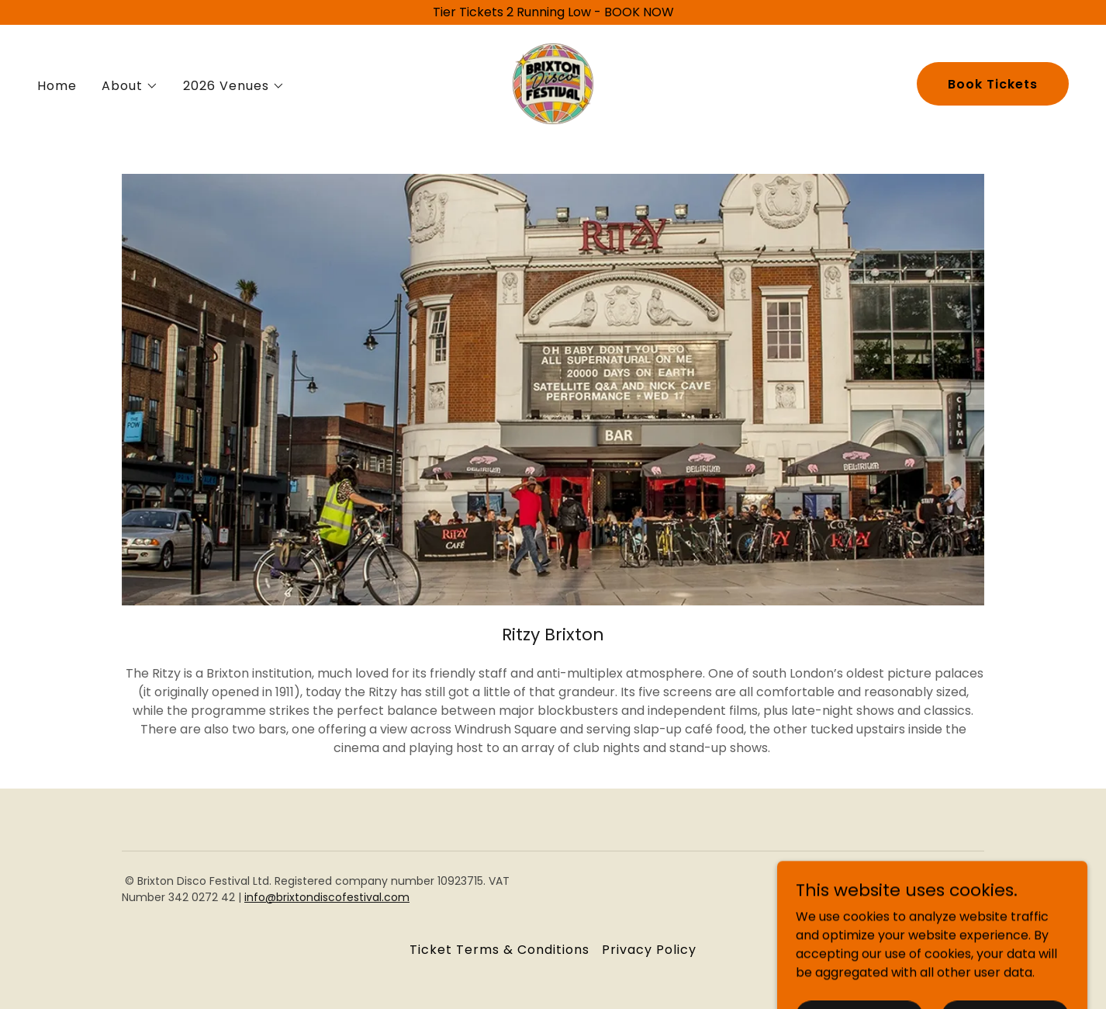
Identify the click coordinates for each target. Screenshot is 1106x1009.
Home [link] (57, 86)
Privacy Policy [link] (649, 950)
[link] (553, 83)
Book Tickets (993, 84)
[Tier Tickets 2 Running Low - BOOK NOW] (553, 12)
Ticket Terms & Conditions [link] (499, 950)
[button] (130, 86)
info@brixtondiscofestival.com (327, 897)
